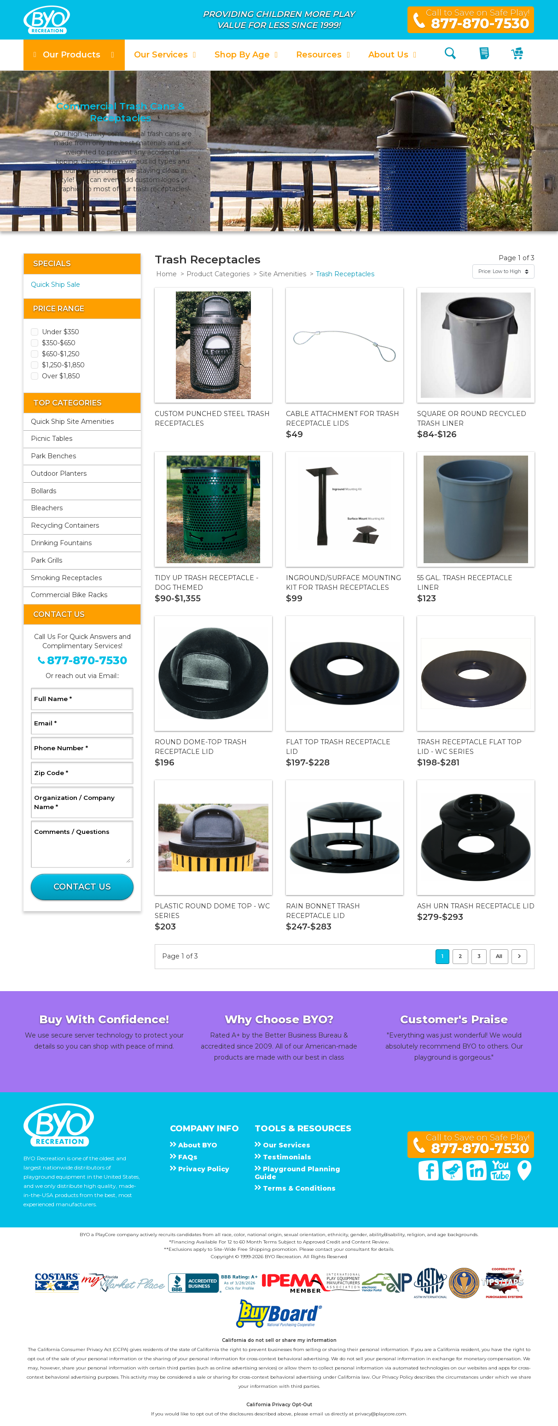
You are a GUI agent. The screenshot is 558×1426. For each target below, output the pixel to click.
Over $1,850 (61, 376)
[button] (74, 55)
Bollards (43, 491)
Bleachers (47, 508)
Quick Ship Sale (55, 284)
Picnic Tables (51, 438)
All (499, 956)
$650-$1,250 (61, 354)
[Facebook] (429, 1178)
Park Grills (46, 560)
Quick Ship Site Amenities (72, 421)
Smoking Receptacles (66, 578)
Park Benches (53, 456)
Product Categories (218, 274)
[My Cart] (518, 55)
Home (166, 274)
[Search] (450, 55)
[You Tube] (501, 1178)
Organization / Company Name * (74, 802)
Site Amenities (282, 274)
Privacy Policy (397, 1377)
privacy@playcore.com (380, 1414)
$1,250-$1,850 (63, 365)
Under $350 (60, 332)
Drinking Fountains (61, 543)
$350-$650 (59, 343)
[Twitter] (453, 1178)
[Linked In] (477, 1178)
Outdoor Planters (59, 473)
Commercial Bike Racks (69, 595)
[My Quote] (485, 55)
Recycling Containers (65, 525)
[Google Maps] (524, 1178)
